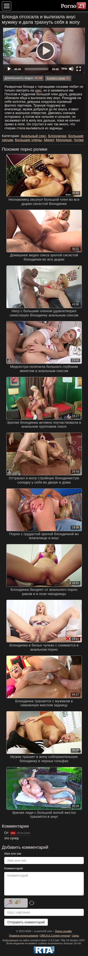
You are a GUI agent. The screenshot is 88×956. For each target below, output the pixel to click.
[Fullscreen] (79, 69)
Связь (75, 935)
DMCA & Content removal (55, 935)
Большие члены (28, 140)
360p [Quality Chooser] (64, 68)
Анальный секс (33, 136)
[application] (44, 51)
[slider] (36, 69)
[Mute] (71, 69)
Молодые (64, 140)
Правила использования (23, 935)
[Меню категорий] (6, 5)
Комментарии (55, 78)
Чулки (79, 140)
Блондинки (57, 136)
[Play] (44, 50)
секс (38, 90)
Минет (49, 140)
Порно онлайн (63, 931)
